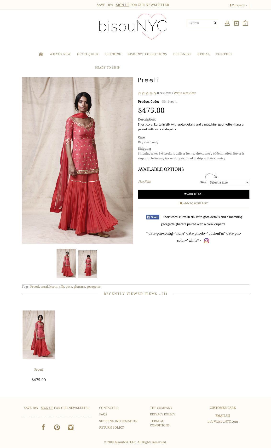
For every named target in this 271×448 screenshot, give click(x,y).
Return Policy (111, 427)
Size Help (144, 181)
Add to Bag (193, 194)
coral (44, 286)
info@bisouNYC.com (223, 421)
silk (61, 286)
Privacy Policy (162, 414)
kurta (53, 286)
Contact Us (108, 408)
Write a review (185, 93)
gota (69, 286)
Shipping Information (118, 421)
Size (203, 182)
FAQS (103, 414)
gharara (79, 286)
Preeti (34, 286)
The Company (161, 408)
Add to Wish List (194, 203)
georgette (93, 286)
